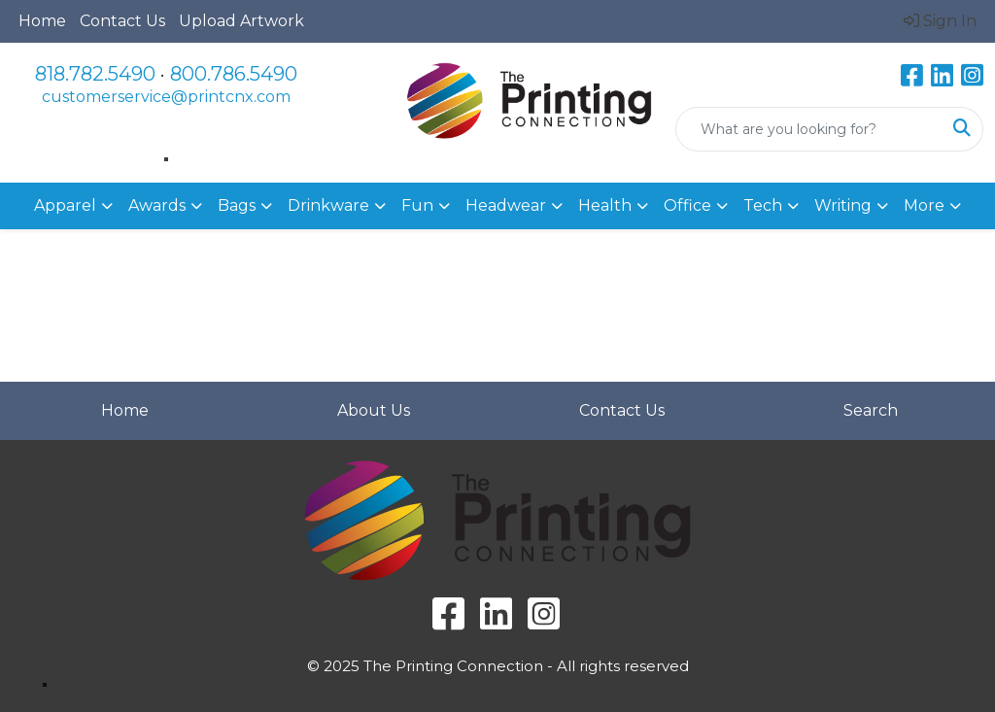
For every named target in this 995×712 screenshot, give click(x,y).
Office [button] (687, 205)
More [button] (924, 205)
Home (42, 21)
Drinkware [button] (328, 205)
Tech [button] (762, 205)
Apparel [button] (65, 205)
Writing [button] (843, 205)
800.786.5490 (233, 73)
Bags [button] (237, 205)
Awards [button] (157, 205)
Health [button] (605, 205)
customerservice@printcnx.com (166, 96)
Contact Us (122, 21)
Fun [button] (417, 205)
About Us (373, 410)
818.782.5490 (95, 73)
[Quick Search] (809, 129)
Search (870, 410)
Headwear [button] (505, 205)
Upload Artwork (241, 21)
